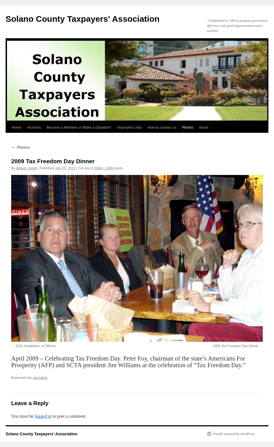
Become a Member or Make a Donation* (79, 127)
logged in (43, 416)
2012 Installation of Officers (35, 346)
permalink (40, 378)
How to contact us (161, 127)
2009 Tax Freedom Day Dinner (235, 346)
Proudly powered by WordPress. (234, 434)
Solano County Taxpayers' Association (83, 18)
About (203, 127)
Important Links (129, 127)
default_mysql (26, 168)
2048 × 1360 (104, 168)
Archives (34, 127)
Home (17, 127)
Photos (187, 127)
